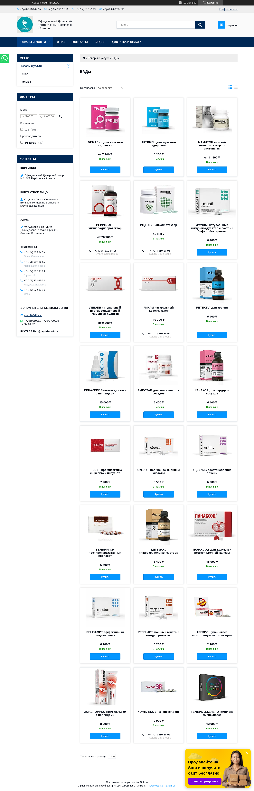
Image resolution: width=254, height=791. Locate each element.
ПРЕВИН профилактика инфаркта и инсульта (105, 471)
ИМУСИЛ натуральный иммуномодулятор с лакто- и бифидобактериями (212, 228)
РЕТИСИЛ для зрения (212, 307)
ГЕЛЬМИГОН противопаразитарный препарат (105, 552)
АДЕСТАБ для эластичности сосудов (158, 392)
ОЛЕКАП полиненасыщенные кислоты (158, 471)
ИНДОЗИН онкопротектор (158, 225)
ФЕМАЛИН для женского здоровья (105, 144)
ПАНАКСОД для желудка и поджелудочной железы (212, 551)
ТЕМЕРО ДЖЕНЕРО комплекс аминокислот (212, 713)
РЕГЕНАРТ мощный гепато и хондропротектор (158, 634)
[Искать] (200, 25)
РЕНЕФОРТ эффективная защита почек (105, 634)
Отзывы (26, 82)
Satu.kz (144, 782)
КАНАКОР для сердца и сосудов (212, 392)
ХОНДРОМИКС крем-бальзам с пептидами (105, 713)
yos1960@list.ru (33, 315)
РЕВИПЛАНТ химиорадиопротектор (105, 226)
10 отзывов (189, 2)
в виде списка (236, 88)
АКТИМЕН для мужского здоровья (158, 144)
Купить (105, 169)
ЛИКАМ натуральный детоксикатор (159, 309)
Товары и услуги (33, 41)
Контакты (80, 41)
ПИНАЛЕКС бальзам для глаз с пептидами (105, 392)
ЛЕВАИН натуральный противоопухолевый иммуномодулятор (105, 310)
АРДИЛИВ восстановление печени (212, 471)
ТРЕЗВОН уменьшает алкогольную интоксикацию (212, 634)
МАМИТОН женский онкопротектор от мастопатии (212, 145)
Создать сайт (39, 2)
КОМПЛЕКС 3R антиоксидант (158, 711)
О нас (61, 41)
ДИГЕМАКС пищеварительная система (158, 551)
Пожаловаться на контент (162, 785)
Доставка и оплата (126, 41)
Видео (100, 41)
